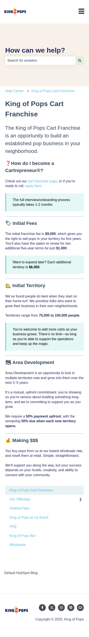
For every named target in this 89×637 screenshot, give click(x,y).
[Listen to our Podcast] (70, 607)
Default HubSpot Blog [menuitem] (21, 573)
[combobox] (40, 60)
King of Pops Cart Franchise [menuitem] (31, 490)
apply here (33, 186)
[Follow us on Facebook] (42, 607)
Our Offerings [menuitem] (20, 499)
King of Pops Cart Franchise (53, 91)
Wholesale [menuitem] (18, 545)
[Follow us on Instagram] (61, 607)
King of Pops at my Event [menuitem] (29, 517)
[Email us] (80, 607)
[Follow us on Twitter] (51, 607)
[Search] (80, 60)
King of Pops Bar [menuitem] (22, 536)
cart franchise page (42, 181)
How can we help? (35, 50)
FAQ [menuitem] (13, 526)
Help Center (14, 91)
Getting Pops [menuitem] (20, 508)
